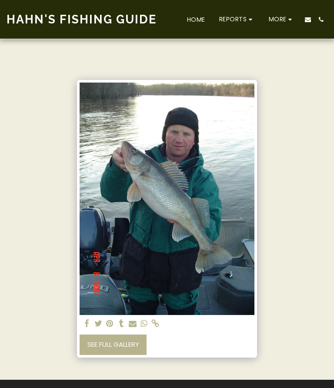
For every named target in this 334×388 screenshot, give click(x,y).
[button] (237, 19)
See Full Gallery (113, 344)
